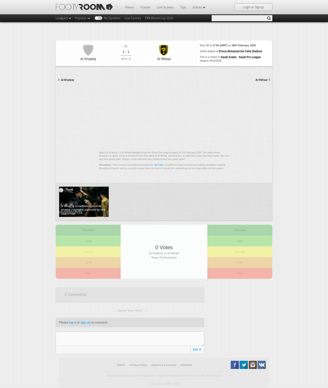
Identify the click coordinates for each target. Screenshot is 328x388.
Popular (82, 18)
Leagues (64, 18)
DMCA (121, 365)
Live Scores (165, 7)
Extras (199, 7)
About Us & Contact (163, 365)
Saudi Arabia (229, 57)
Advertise (186, 365)
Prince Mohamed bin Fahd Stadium (240, 51)
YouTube (158, 165)
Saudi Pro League (250, 57)
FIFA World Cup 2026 (159, 18)
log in (72, 322)
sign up (85, 322)
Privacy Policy (138, 365)
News (129, 7)
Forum (145, 7)
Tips (183, 7)
